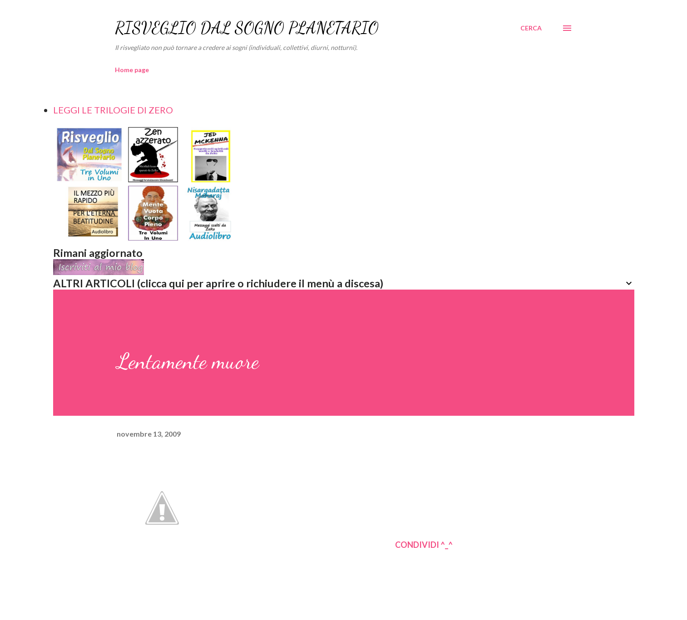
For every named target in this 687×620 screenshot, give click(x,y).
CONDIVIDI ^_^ (424, 545)
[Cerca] (531, 28)
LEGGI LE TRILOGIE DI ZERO (113, 109)
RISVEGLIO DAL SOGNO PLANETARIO (247, 28)
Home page (132, 70)
